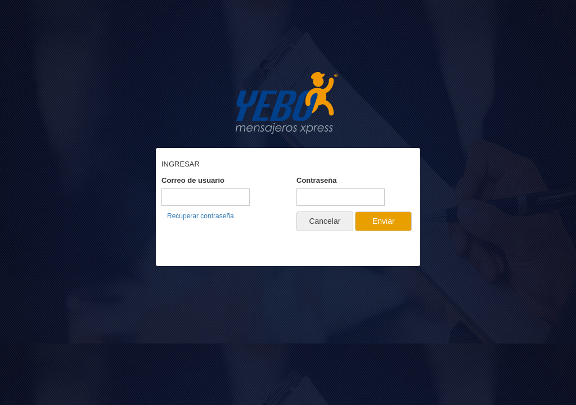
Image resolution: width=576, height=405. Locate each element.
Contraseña (316, 180)
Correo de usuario (192, 180)
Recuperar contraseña (200, 216)
